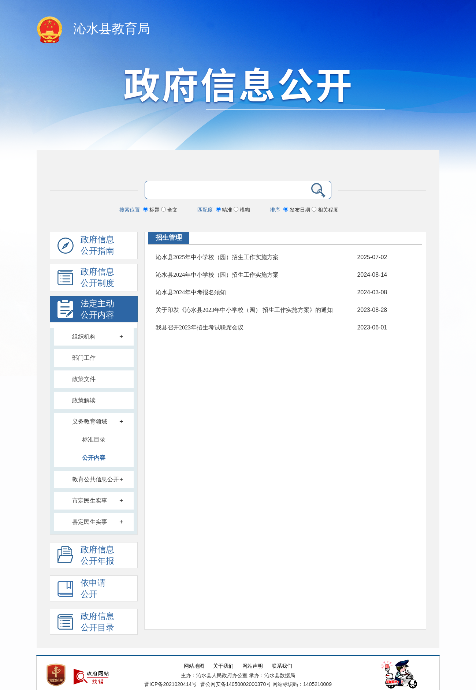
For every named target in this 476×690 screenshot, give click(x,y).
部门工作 (84, 358)
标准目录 (93, 439)
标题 (152, 210)
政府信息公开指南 (85, 247)
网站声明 (252, 666)
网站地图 (194, 666)
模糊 (242, 210)
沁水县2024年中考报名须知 (191, 292)
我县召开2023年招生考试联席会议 (199, 327)
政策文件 (84, 379)
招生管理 (169, 237)
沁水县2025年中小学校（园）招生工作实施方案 (217, 257)
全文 (169, 210)
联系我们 (282, 666)
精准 (225, 210)
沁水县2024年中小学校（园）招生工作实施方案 (217, 275)
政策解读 (84, 400)
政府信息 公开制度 (85, 279)
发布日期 (297, 210)
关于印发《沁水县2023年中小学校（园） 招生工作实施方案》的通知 (244, 310)
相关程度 (325, 210)
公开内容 (93, 458)
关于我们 (223, 666)
